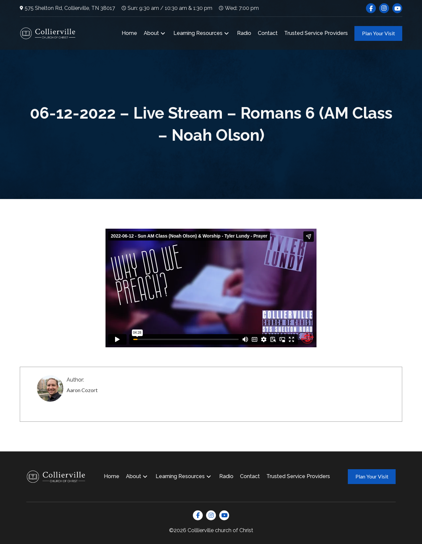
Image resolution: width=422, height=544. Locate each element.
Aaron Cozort (82, 390)
